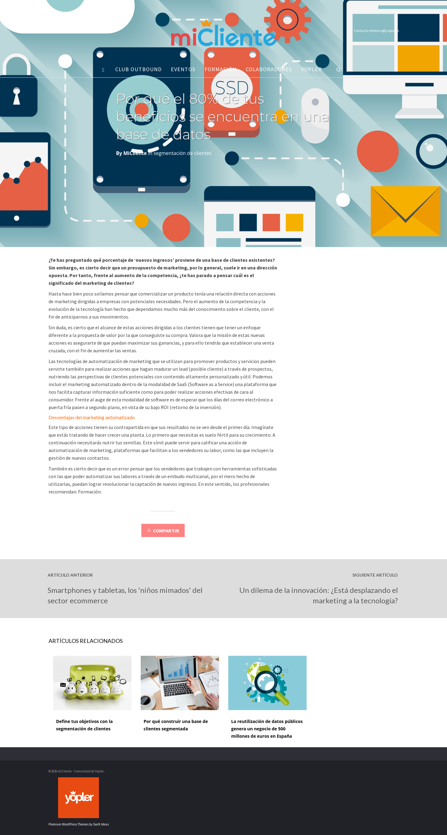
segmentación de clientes (183, 153)
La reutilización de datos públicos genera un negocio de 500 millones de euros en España (267, 728)
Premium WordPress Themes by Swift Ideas (79, 824)
